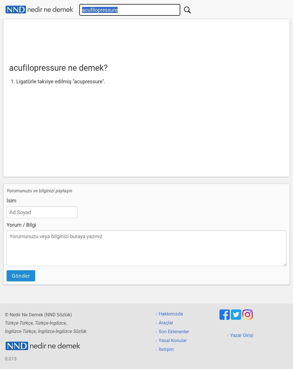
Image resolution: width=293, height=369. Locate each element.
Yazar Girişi (242, 335)
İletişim (166, 349)
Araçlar (166, 322)
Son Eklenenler (174, 331)
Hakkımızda (171, 314)
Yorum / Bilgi (21, 225)
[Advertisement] (146, 39)
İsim (11, 201)
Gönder (21, 276)
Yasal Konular (173, 340)
